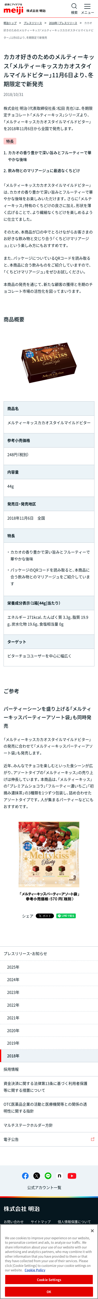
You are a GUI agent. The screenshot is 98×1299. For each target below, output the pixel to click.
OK (49, 1291)
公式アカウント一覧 (44, 1187)
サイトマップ (41, 1221)
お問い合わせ (14, 1221)
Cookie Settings (49, 1279)
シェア (27, 916)
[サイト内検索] (74, 9)
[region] (49, 1261)
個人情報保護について (74, 1221)
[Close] (92, 1231)
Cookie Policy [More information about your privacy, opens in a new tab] (35, 1270)
